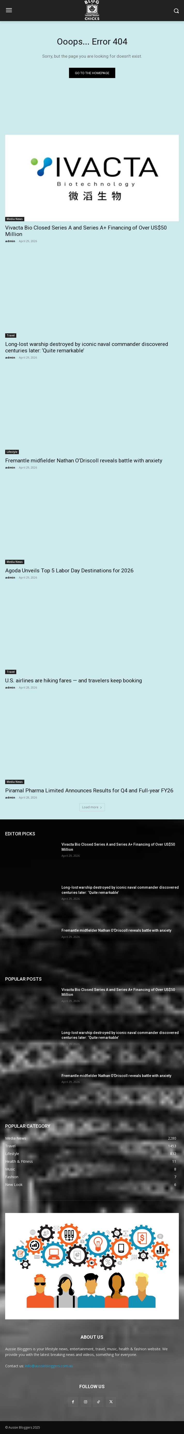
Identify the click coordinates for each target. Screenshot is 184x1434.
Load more (92, 807)
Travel (11, 335)
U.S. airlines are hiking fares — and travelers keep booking (73, 680)
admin (10, 241)
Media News (15, 219)
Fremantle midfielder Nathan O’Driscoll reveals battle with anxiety (83, 460)
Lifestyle (12, 452)
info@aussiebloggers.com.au (49, 1365)
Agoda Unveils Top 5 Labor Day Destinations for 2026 (69, 570)
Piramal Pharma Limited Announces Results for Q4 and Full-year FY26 (89, 790)
